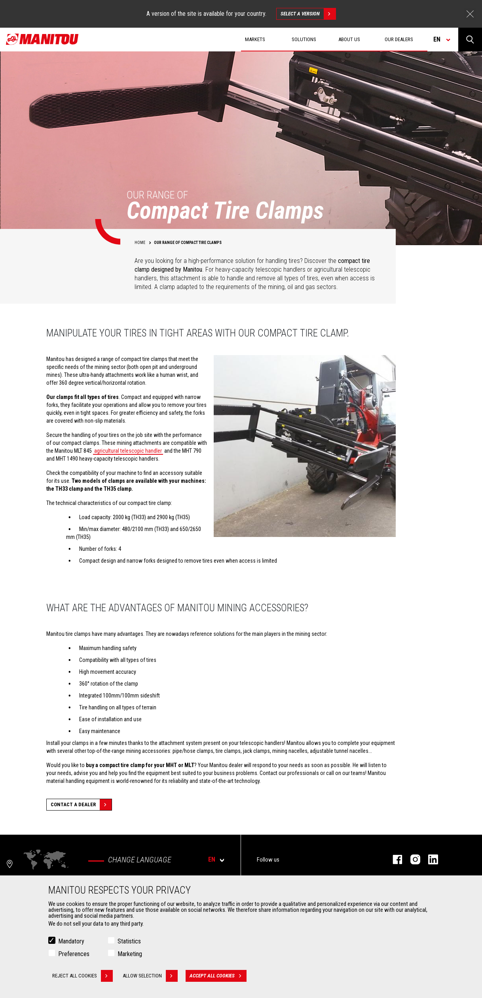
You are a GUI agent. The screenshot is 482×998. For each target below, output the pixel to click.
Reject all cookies (82, 976)
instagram (411, 859)
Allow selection (150, 976)
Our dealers (399, 39)
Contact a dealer (81, 804)
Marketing (130, 954)
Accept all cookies (218, 976)
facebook (393, 859)
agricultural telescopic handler (128, 451)
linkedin (429, 859)
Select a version (308, 13)
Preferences (73, 954)
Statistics (129, 941)
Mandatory (71, 941)
